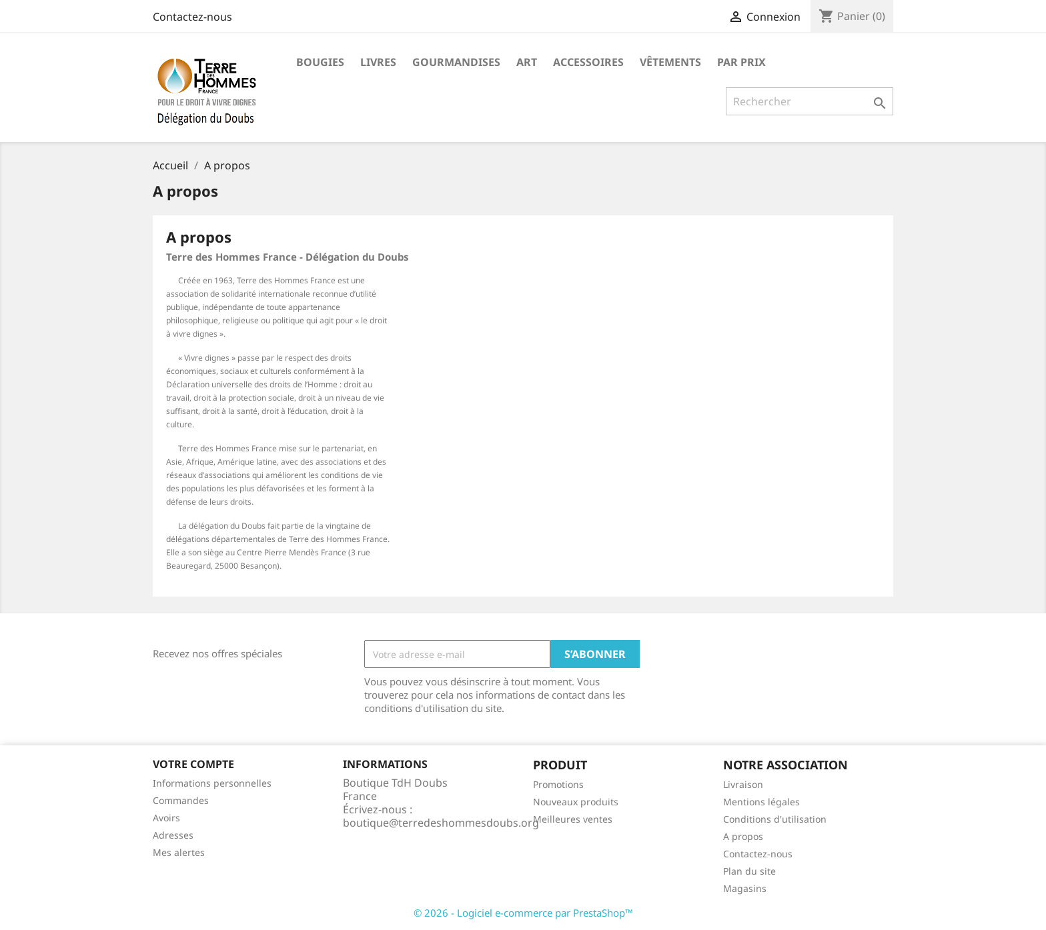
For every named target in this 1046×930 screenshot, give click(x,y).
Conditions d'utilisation (775, 819)
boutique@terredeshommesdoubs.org (441, 822)
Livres (378, 62)
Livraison (743, 784)
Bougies (320, 62)
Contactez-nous (192, 16)
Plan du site (749, 871)
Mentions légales (761, 801)
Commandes (181, 800)
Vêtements (670, 62)
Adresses (173, 835)
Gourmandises (456, 62)
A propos (743, 836)
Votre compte (193, 764)
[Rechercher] (809, 101)
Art (526, 62)
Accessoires (588, 62)
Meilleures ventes (572, 819)
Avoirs (166, 817)
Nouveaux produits (575, 801)
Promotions (558, 784)
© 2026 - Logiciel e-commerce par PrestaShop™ (523, 912)
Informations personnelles (212, 783)
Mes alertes (179, 852)
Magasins (744, 888)
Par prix (741, 62)
